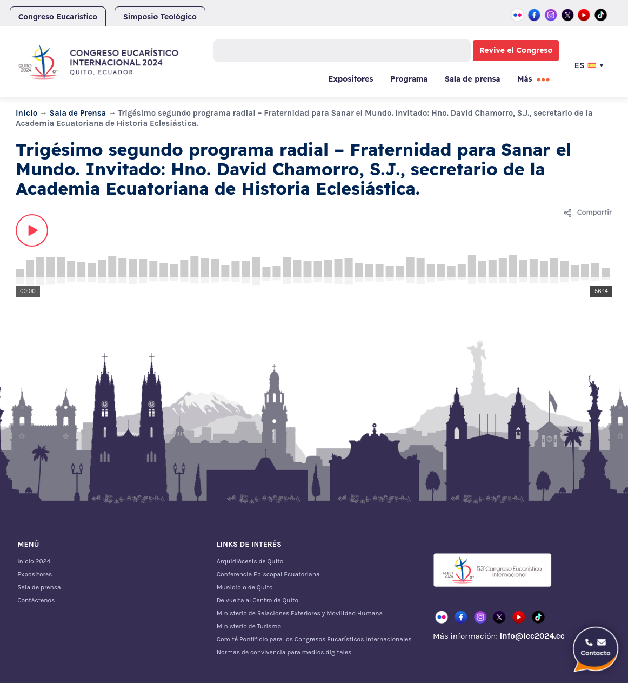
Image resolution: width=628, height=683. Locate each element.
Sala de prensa (472, 79)
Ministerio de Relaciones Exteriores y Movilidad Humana (300, 613)
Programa (408, 79)
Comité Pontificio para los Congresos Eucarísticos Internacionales (314, 639)
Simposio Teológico (160, 17)
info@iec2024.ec (531, 636)
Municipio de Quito (245, 587)
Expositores (351, 79)
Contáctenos (36, 600)
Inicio (26, 113)
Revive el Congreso (516, 50)
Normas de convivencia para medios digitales (284, 652)
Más (524, 79)
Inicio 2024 (33, 561)
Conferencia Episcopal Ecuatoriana (268, 574)
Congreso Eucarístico (58, 17)
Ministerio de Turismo (249, 626)
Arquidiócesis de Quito (250, 561)
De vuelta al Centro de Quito (257, 600)
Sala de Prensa (77, 113)
